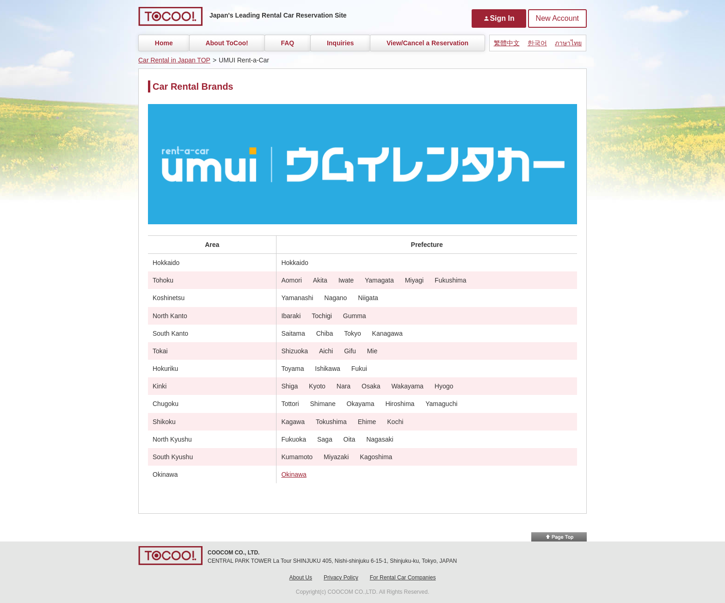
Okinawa (293, 474)
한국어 (537, 43)
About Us (300, 577)
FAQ (287, 43)
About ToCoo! (226, 43)
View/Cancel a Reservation (427, 43)
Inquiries (340, 43)
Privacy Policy (341, 577)
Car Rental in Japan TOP (174, 60)
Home (164, 43)
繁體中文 (507, 43)
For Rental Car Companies (403, 577)
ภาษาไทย (568, 43)
